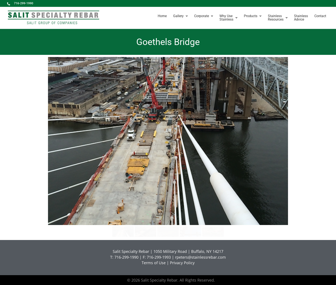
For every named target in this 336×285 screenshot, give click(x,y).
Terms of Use (154, 262)
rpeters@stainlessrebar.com (200, 257)
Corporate (203, 16)
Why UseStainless (228, 17)
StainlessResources (278, 17)
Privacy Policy (182, 262)
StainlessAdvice (301, 17)
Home (162, 16)
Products (252, 16)
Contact (320, 16)
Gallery (180, 16)
